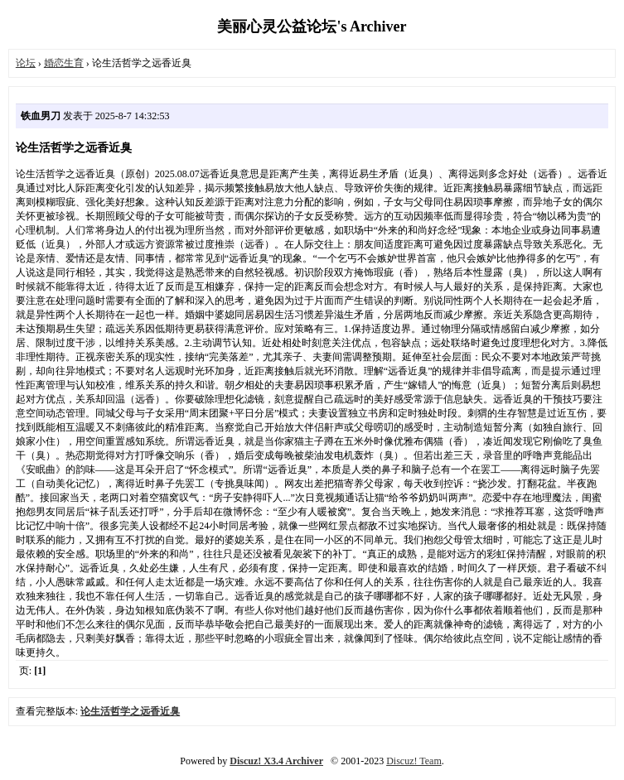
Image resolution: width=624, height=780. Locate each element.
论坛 (26, 63)
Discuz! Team (414, 761)
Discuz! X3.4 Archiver (276, 761)
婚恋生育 (64, 63)
